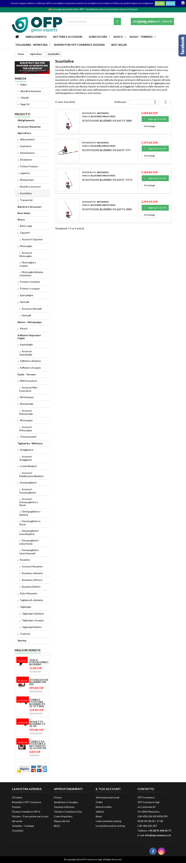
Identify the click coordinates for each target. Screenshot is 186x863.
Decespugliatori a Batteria (29, 513)
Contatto (146, 789)
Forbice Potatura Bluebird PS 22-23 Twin (37, 703)
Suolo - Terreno (141, 36)
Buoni (99, 816)
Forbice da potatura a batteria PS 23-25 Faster (37, 744)
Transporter (26, 200)
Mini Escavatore (28, 380)
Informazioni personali (107, 797)
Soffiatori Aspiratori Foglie (29, 337)
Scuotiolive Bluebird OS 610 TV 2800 (107, 209)
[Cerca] (93, 21)
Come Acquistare (63, 816)
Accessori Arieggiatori (25, 458)
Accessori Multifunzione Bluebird (31, 474)
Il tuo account (108, 789)
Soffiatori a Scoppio (30, 367)
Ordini (99, 802)
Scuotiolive (26, 193)
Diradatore (26, 159)
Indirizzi (100, 811)
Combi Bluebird (28, 466)
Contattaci (17, 830)
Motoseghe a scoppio (27, 264)
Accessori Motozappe (25, 429)
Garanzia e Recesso (64, 806)
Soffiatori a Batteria (30, 361)
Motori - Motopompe (30, 322)
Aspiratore (25, 146)
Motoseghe (26, 246)
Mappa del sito (62, 821)
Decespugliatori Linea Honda (29, 542)
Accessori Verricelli (32, 308)
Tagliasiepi (25, 606)
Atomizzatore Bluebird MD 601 (38, 682)
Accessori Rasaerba (29, 126)
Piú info (170, 3)
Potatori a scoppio (30, 288)
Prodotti (22, 114)
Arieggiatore (26, 449)
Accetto (160, 3)
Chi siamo (17, 797)
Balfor (23, 84)
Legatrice (25, 173)
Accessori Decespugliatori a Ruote (28, 502)
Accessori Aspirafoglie (25, 353)
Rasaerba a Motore (32, 579)
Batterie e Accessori (67, 36)
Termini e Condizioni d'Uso (68, 811)
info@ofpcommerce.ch (158, 835)
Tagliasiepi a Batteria (33, 613)
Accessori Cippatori (32, 239)
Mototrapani (27, 397)
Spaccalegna (26, 295)
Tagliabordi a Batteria (31, 600)
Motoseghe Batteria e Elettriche (31, 274)
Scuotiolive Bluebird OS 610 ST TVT (106, 150)
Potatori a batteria (30, 281)
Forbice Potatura (29, 166)
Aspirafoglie (26, 344)
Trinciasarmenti (28, 436)
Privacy (58, 797)
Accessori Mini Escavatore (28, 389)
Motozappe (26, 420)
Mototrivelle (26, 403)
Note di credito (104, 806)
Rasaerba (25, 559)
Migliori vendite (28, 650)
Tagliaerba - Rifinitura (31, 44)
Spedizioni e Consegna (66, 802)
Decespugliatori (28, 482)
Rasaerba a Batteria (32, 573)
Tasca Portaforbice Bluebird (38, 662)
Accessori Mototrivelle (26, 412)
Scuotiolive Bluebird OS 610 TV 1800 (107, 120)
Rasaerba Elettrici (31, 586)
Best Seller (119, 44)
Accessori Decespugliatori (27, 491)
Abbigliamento (36, 36)
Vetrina (22, 640)
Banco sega (26, 225)
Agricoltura (98, 36)
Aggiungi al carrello (155, 119)
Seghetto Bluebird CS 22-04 (37, 724)
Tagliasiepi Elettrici (31, 627)
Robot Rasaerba (28, 593)
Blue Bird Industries (30, 91)
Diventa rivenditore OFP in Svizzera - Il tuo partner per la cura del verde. (30, 816)
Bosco (118, 36)
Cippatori (25, 232)
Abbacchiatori (27, 139)
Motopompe (27, 179)
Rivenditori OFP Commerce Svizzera (79, 44)
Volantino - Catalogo (23, 825)
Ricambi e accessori (30, 186)
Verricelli (24, 302)
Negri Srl (24, 104)
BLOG (57, 825)
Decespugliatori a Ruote (29, 523)
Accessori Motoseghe (25, 254)
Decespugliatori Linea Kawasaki (29, 552)
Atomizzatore (27, 152)
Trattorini (25, 633)
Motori (23, 328)
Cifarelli (24, 97)
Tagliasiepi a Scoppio (33, 620)
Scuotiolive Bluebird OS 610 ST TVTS (107, 179)
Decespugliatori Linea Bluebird (29, 532)
